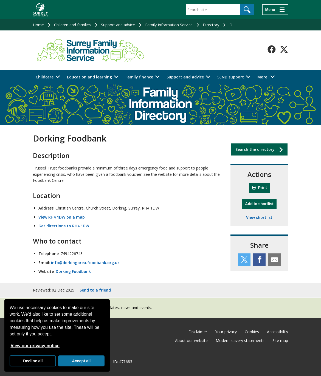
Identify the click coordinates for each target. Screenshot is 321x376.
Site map (280, 340)
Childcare (45, 77)
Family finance (139, 77)
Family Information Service (169, 24)
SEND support (230, 77)
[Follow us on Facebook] (272, 49)
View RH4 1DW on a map (61, 217)
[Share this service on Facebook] (259, 259)
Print (259, 187)
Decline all (33, 361)
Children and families (72, 24)
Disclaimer (197, 331)
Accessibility (277, 331)
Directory (211, 24)
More (267, 77)
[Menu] (275, 9)
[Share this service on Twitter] (244, 259)
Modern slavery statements (240, 340)
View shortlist (259, 217)
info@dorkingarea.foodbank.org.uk (85, 262)
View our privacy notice (34, 345)
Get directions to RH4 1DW (63, 225)
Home (38, 24)
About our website (191, 340)
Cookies (252, 331)
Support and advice (118, 24)
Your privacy (226, 331)
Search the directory (255, 149)
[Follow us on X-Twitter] (284, 49)
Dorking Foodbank (73, 271)
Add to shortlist (260, 203)
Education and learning (89, 77)
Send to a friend (95, 290)
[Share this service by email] (274, 259)
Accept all (81, 361)
